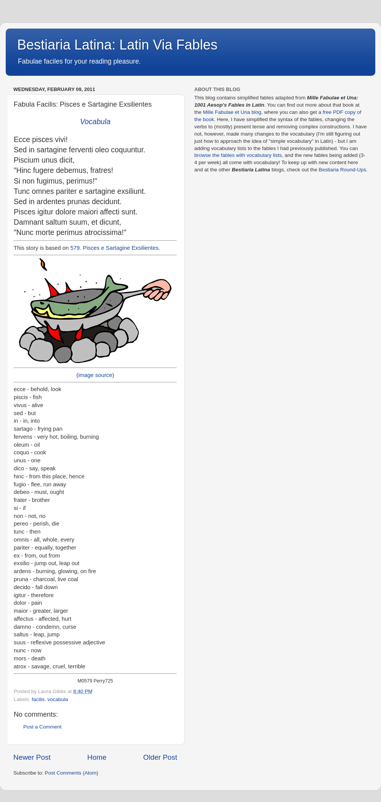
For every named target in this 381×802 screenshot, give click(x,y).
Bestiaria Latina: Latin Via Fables (117, 45)
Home (96, 757)
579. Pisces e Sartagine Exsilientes (114, 248)
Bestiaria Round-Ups (342, 170)
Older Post (160, 757)
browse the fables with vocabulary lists (238, 155)
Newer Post (32, 757)
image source (95, 375)
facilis (38, 699)
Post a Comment (42, 727)
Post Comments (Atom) (71, 773)
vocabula (58, 699)
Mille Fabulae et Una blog (232, 112)
